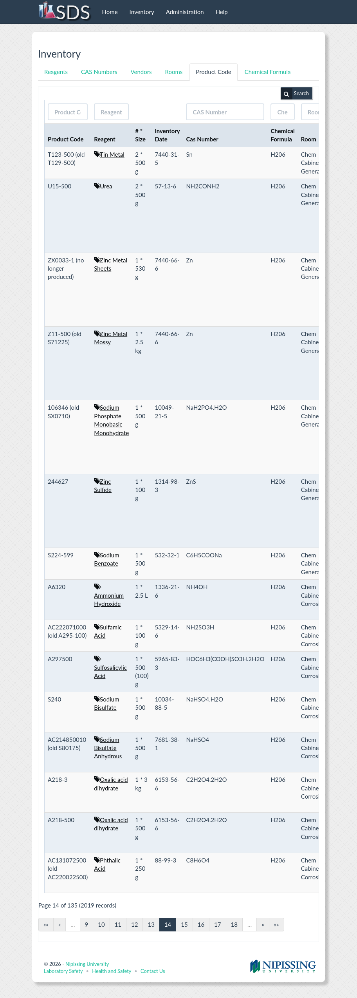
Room (308, 139)
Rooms (174, 71)
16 (201, 924)
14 (167, 924)
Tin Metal (112, 154)
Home (110, 11)
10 (101, 924)
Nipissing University (87, 964)
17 (217, 924)
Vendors (140, 71)
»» (276, 924)
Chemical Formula (268, 71)
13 (151, 924)
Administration (185, 11)
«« (46, 924)
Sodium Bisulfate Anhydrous (108, 748)
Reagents (56, 71)
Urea (106, 186)
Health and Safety (111, 971)
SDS (64, 11)
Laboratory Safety (63, 971)
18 (234, 924)
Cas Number (202, 139)
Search (295, 93)
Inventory (142, 11)
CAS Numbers (99, 71)
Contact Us (153, 971)
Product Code (213, 71)
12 (134, 924)
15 (184, 924)
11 (118, 924)
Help (222, 11)
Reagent (104, 139)
